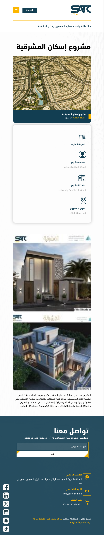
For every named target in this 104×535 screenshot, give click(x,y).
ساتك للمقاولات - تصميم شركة (47, 519)
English (30, 10)
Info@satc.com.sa (72, 494)
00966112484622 (72, 504)
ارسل (52, 454)
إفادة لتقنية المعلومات (79, 522)
